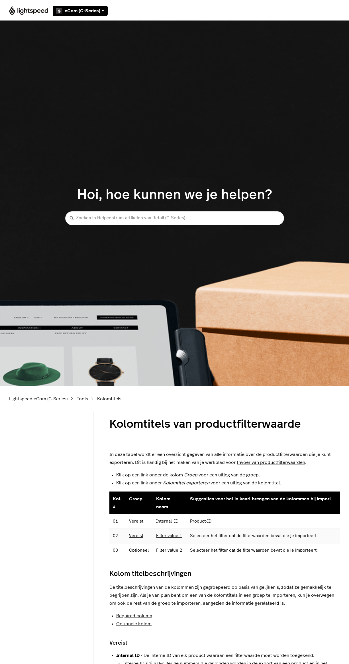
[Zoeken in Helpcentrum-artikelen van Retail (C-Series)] (174, 218)
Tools (82, 399)
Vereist (136, 521)
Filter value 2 (169, 550)
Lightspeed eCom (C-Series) (38, 399)
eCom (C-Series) (80, 11)
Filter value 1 (169, 536)
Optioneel (139, 550)
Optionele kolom (134, 624)
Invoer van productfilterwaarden (271, 462)
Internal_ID (167, 521)
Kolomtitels (109, 399)
